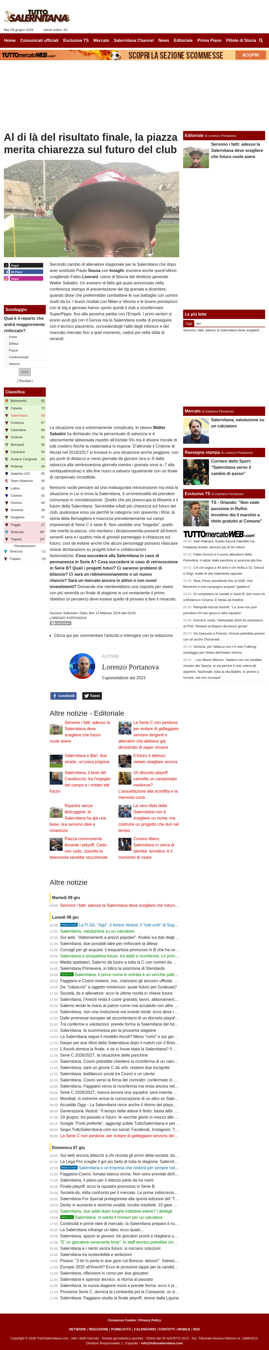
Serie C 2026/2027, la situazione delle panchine (104, 1055)
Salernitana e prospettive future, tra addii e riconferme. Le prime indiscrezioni (130, 956)
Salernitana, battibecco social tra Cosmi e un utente (107, 1074)
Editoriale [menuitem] (183, 40)
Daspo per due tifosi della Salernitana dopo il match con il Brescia (120, 1043)
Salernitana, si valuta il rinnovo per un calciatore (111, 1217)
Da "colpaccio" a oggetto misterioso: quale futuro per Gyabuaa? (118, 987)
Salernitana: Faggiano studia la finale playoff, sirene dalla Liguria (119, 1298)
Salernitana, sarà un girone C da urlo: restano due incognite (115, 1067)
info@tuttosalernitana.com (162, 1343)
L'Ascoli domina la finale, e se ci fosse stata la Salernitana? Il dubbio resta (128, 1049)
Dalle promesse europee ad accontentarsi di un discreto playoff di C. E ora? (129, 1018)
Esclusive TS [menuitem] (76, 40)
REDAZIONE (98, 1329)
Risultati (25, 381)
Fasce (13, 350)
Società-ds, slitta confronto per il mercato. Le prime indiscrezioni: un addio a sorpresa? (139, 1192)
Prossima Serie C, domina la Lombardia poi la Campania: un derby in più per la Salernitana (144, 1292)
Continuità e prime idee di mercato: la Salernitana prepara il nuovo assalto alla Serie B (139, 1223)
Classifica (15, 392)
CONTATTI (167, 1329)
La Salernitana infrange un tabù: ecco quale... (102, 1230)
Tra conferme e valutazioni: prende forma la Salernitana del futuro (120, 1024)
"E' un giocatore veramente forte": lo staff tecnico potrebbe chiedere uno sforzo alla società (143, 1242)
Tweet (92, 696)
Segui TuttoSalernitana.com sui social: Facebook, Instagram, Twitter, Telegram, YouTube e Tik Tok (150, 1129)
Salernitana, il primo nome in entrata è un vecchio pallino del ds (125, 974)
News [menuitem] (163, 40)
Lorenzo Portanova (68, 618)
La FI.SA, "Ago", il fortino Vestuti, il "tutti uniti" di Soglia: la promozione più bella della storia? (153, 925)
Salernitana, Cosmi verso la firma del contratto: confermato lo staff (120, 1080)
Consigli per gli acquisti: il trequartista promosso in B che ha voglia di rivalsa (129, 950)
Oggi (188, 323)
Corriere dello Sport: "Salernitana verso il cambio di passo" (231, 467)
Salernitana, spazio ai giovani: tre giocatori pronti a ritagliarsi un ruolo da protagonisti (137, 1236)
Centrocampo (19, 357)
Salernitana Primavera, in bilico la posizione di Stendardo (112, 968)
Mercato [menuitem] (101, 40)
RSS (196, 1329)
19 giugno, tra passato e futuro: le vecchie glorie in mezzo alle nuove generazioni (134, 1117)
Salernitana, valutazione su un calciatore (97, 931)
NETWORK (77, 1329)
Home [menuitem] (10, 40)
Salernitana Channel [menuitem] (134, 40)
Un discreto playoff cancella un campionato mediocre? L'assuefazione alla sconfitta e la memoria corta (148, 785)
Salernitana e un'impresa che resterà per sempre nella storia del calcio (134, 1168)
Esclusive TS (197, 493)
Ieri (198, 323)
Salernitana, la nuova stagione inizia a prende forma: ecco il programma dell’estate (136, 1285)
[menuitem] (261, 40)
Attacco (14, 364)
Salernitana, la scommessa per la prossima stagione (108, 1030)
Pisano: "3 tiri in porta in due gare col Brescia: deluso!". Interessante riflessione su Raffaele (143, 1261)
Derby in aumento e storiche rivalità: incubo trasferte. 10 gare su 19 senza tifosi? (134, 1205)
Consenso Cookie (122, 1320)
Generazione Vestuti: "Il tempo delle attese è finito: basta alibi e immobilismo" (131, 1111)
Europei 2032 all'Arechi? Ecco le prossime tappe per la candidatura (121, 1267)
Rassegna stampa (202, 452)
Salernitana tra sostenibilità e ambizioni (96, 1254)
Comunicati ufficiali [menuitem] (39, 40)
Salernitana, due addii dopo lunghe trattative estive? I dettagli (116, 1211)
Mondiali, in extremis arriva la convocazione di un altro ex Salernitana (123, 1098)
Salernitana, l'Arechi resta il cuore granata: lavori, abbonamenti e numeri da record (135, 999)
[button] (25, 372)
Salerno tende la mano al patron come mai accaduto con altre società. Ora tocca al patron (142, 1005)
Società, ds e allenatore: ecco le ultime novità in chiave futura (116, 993)
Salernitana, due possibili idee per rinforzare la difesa (109, 943)
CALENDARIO (145, 1329)
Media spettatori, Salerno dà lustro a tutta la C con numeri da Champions (127, 962)
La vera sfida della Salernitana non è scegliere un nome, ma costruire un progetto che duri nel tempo (148, 818)
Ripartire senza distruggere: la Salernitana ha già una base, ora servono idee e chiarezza (78, 818)
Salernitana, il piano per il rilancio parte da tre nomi (106, 1180)
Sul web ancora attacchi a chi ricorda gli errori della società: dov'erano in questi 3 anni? (140, 1155)
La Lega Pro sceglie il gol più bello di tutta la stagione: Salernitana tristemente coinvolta (140, 1161)
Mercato (192, 411)
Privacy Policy (150, 1320)
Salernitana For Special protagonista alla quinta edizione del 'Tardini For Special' (133, 1199)
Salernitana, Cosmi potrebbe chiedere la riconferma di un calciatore (122, 1061)
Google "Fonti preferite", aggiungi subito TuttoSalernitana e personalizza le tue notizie (138, 1123)
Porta (13, 337)
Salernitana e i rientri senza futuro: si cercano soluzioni (110, 1248)
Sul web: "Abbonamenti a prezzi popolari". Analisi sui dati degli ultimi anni (127, 937)
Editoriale (70, 613)
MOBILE (183, 1329)
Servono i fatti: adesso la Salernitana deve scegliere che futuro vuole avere (129, 905)
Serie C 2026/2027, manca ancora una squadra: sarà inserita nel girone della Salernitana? (143, 1092)
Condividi (64, 696)
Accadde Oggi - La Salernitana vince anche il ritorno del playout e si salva (127, 1105)
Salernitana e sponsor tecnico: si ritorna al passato (106, 1279)
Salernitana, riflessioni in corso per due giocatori (104, 1273)
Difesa (13, 344)
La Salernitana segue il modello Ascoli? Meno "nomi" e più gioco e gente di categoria (137, 1036)
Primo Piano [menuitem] (209, 40)
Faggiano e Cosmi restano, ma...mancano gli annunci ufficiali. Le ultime (125, 981)
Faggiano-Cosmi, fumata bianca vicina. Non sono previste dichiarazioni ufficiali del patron (142, 1174)
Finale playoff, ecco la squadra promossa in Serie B (107, 1186)
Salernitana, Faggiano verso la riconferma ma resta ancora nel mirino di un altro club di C (142, 1086)
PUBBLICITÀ (121, 1329)
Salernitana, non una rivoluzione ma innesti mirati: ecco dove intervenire (126, 1012)
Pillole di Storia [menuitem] (241, 40)
